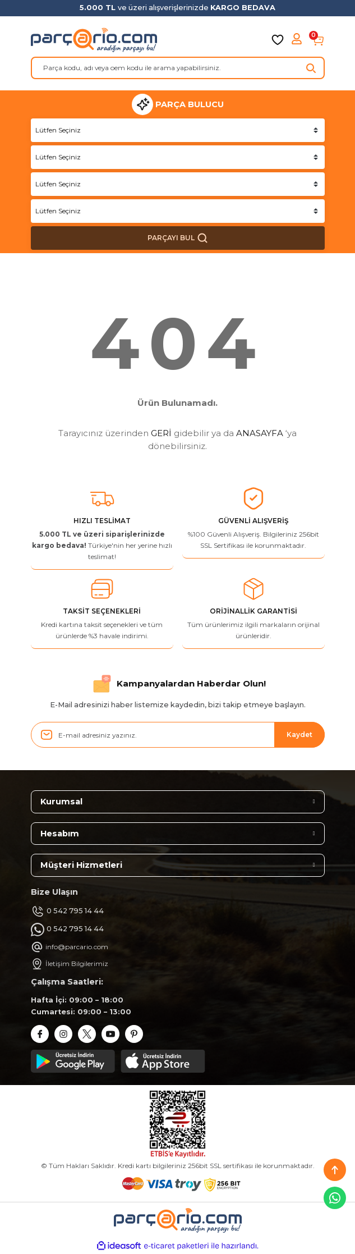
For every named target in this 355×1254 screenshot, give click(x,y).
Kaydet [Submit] (299, 734)
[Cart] (318, 40)
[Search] (178, 68)
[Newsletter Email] (178, 735)
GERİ (161, 433)
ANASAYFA (259, 433)
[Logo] (94, 40)
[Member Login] (298, 40)
